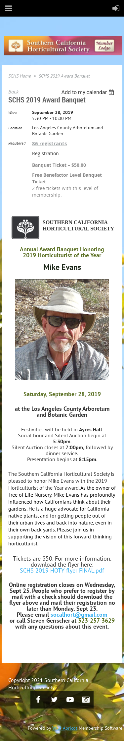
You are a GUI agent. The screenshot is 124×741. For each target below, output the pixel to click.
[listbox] (88, 92)
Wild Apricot (64, 728)
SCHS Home (19, 76)
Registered (16, 143)
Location (15, 127)
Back (13, 91)
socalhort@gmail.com (79, 614)
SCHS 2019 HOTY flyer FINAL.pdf (62, 570)
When (12, 112)
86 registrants (49, 143)
